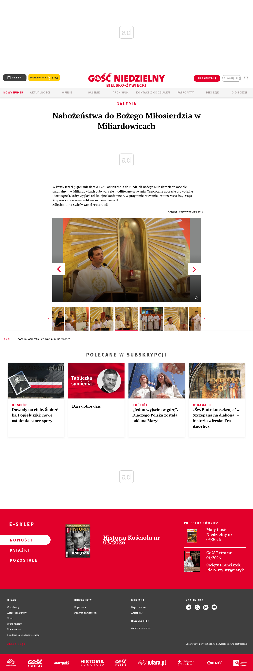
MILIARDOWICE (62, 339)
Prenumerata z (44, 77)
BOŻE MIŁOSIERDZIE (29, 339)
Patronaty (185, 92)
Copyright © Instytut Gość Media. (202, 644)
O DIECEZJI (239, 92)
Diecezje (212, 92)
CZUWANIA (47, 339)
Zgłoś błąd (16, 644)
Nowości (19, 540)
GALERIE (94, 92)
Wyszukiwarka (246, 78)
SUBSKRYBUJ (207, 78)
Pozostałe (19, 560)
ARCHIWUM (121, 92)
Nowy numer (13, 92)
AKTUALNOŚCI (40, 92)
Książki (19, 550)
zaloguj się (231, 78)
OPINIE (67, 92)
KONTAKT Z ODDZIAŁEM (153, 92)
